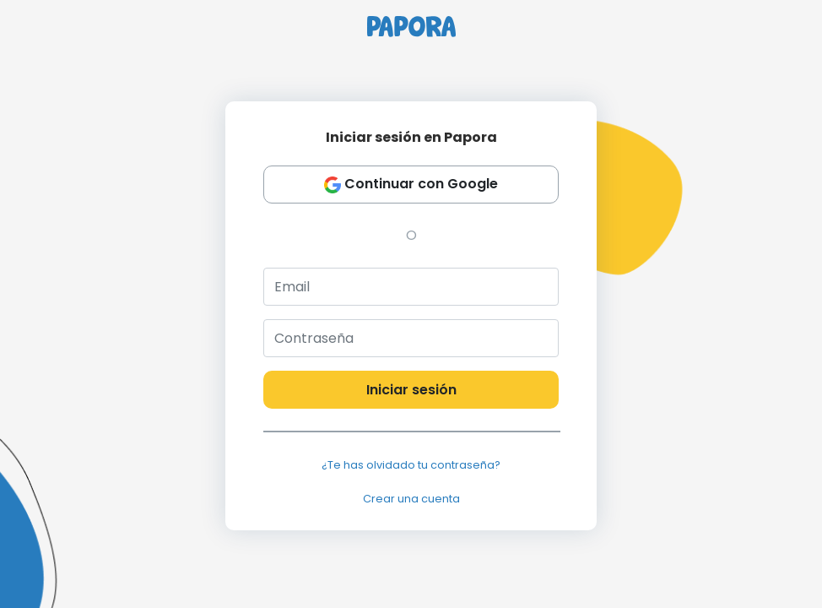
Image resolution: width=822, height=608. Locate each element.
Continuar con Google (411, 184)
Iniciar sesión (411, 389)
